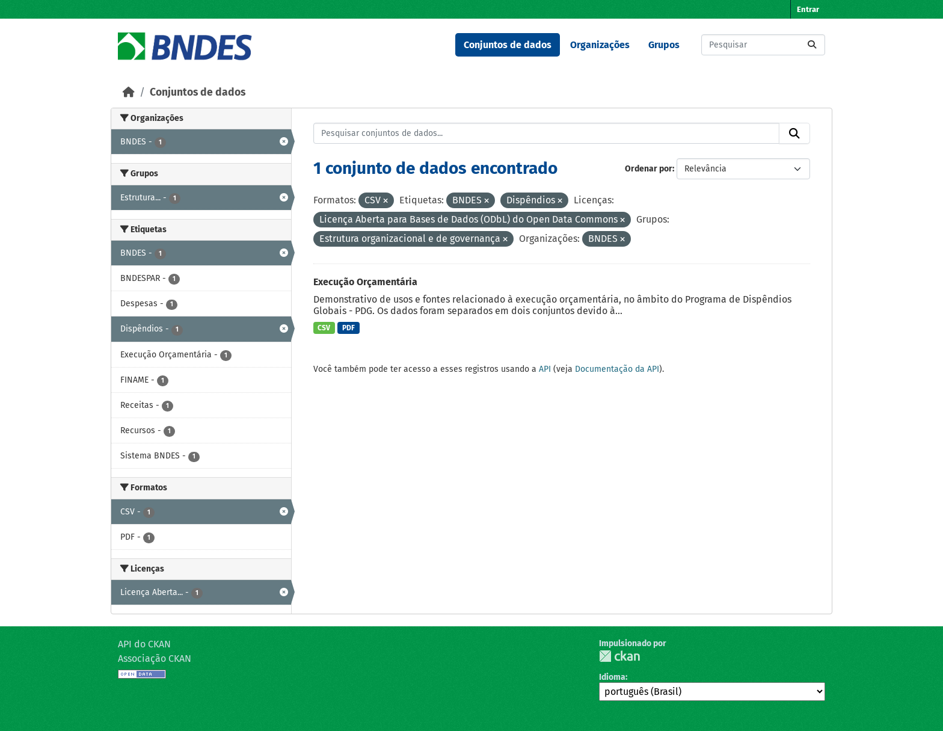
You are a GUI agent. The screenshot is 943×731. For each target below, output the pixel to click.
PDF (348, 328)
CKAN (619, 656)
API (545, 369)
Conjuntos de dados (507, 45)
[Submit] (812, 44)
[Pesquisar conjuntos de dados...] (763, 44)
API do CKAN (144, 644)
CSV (324, 328)
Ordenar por (648, 169)
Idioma (612, 677)
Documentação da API (617, 369)
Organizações (600, 45)
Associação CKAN (154, 658)
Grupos (664, 45)
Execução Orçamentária (365, 282)
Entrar (808, 9)
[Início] (129, 92)
